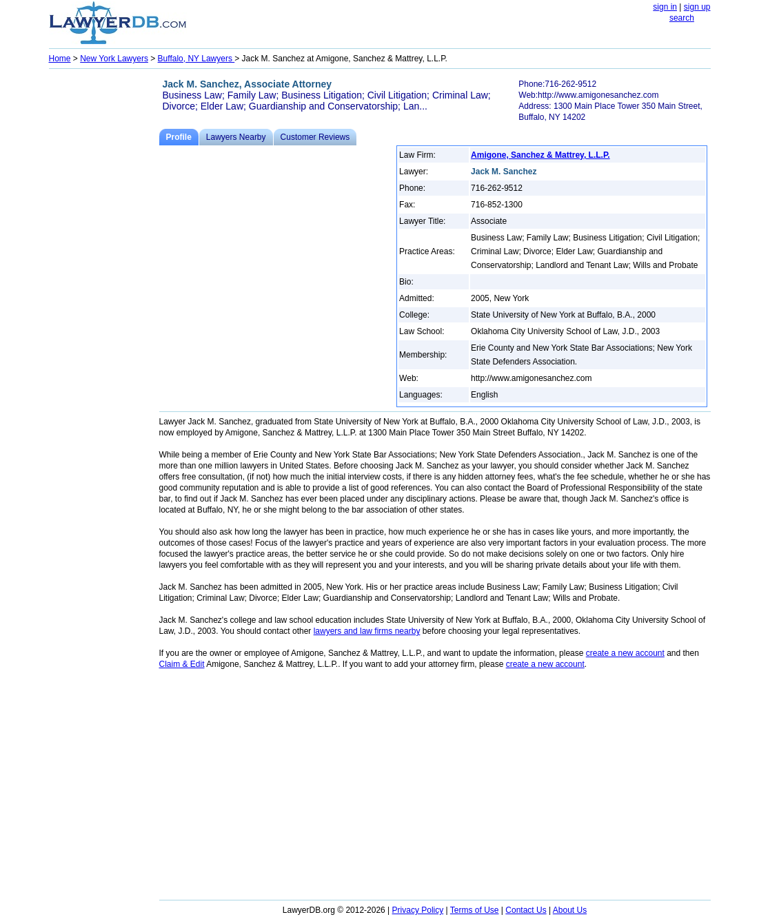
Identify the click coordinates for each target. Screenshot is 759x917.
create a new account (625, 653)
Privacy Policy (418, 910)
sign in (665, 7)
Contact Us (525, 910)
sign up (697, 7)
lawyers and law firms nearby (367, 631)
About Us (570, 910)
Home (60, 58)
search (681, 18)
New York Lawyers (114, 58)
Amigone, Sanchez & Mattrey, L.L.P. (540, 155)
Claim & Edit (182, 664)
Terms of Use (474, 910)
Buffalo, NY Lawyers (196, 58)
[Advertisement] (104, 279)
